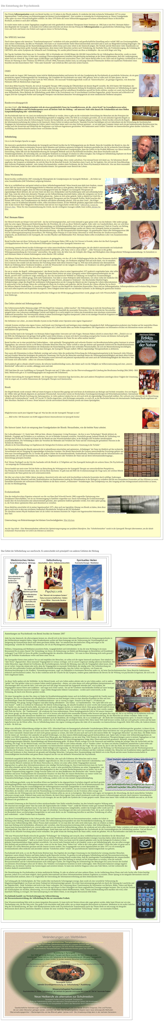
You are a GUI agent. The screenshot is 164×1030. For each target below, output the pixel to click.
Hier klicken (69, 520)
